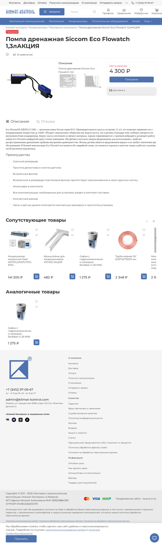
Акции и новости (77, 433)
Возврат (72, 428)
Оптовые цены (76, 463)
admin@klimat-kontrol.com (27, 399)
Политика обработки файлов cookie (87, 447)
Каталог (51, 11)
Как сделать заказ (77, 468)
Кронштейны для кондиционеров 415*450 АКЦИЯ (54, 262)
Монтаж (72, 423)
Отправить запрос (111, 2)
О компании (89, 2)
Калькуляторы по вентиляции (84, 473)
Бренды (72, 478)
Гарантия (73, 403)
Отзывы (72, 392)
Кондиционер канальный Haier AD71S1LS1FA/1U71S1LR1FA (20, 263)
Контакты (15, 2)
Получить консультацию (64, 2)
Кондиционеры (78, 21)
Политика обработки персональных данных (61, 521)
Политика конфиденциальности (85, 418)
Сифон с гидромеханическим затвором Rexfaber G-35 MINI (96, 263)
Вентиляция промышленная (27, 21)
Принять (21, 539)
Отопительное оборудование (110, 21)
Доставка (29, 2)
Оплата (42, 2)
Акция (136, 21)
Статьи (72, 437)
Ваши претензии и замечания (84, 408)
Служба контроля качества (82, 413)
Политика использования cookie (22, 521)
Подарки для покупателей (82, 482)
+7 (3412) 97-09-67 (142, 2)
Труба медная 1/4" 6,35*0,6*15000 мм (132, 261)
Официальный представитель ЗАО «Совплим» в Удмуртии (99, 442)
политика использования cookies (65, 529)
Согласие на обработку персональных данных (92, 452)
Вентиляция (56, 21)
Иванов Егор (149, 498)
